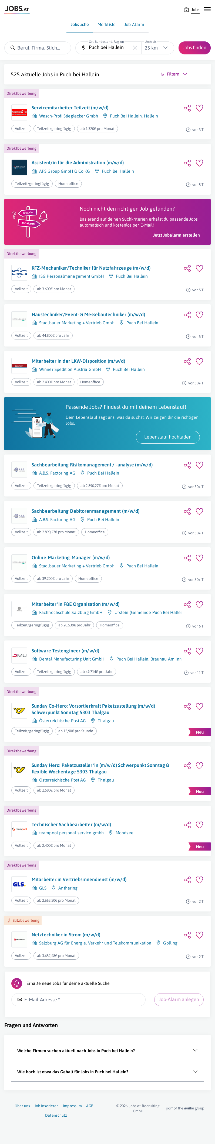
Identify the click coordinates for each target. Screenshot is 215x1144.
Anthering (68, 887)
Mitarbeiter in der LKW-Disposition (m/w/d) (78, 361)
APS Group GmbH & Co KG (64, 171)
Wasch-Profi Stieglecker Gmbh (68, 115)
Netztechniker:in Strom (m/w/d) (66, 934)
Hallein (151, 115)
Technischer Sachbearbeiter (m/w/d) (71, 824)
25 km (151, 48)
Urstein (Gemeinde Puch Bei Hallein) (150, 612)
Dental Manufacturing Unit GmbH (72, 658)
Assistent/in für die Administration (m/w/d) (78, 162)
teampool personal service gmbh (71, 832)
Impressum (72, 1106)
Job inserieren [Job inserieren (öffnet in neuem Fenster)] (46, 1106)
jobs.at (135, 1106)
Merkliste (107, 24)
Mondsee (124, 832)
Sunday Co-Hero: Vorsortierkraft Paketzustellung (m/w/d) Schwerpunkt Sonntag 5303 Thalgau (93, 709)
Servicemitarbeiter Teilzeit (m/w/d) (70, 107)
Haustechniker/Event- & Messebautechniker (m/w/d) (88, 314)
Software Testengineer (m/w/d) (65, 650)
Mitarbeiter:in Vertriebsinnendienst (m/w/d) (79, 879)
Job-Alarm (134, 24)
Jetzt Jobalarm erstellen (176, 235)
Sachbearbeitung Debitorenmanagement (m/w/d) (85, 511)
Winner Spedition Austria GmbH (70, 369)
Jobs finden (194, 47)
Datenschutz (56, 1115)
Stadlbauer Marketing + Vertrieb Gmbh (77, 322)
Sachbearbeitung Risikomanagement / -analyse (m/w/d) (92, 465)
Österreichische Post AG (62, 720)
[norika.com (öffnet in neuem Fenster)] (185, 1108)
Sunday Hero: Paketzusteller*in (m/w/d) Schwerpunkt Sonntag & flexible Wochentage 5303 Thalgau (100, 768)
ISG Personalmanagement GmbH (71, 276)
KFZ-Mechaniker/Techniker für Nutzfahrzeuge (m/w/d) (91, 268)
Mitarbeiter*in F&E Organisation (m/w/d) (75, 604)
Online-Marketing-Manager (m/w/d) (71, 557)
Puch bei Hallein (79, 74)
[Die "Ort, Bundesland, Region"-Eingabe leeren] (135, 48)
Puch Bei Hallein (126, 115)
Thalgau (106, 720)
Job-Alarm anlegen (179, 999)
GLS (42, 887)
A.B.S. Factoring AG (57, 472)
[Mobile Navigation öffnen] (207, 9)
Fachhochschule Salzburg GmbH (71, 612)
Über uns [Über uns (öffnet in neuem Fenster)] (22, 1106)
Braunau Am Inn (166, 658)
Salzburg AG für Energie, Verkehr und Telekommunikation (95, 942)
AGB (89, 1106)
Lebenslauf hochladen (168, 437)
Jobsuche (80, 24)
